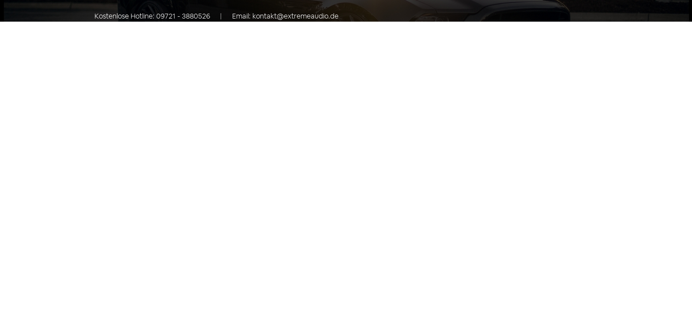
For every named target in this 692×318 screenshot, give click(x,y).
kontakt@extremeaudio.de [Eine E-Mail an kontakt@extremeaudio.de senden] (295, 16)
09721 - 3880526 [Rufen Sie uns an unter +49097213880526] (183, 16)
